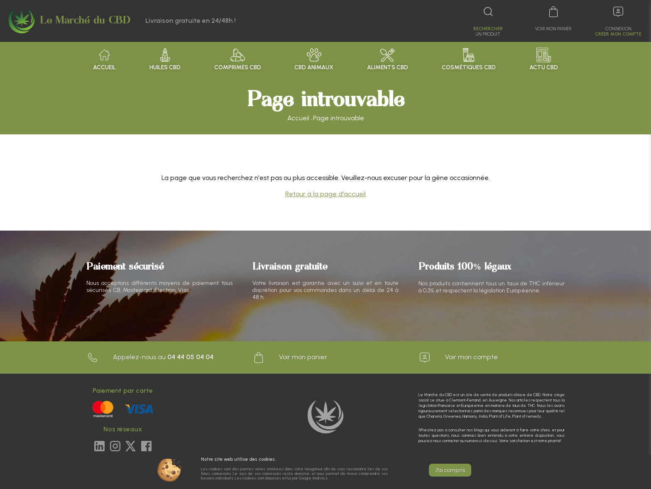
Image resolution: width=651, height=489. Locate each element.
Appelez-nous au (149, 357)
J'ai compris (450, 470)
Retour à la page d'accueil (325, 194)
